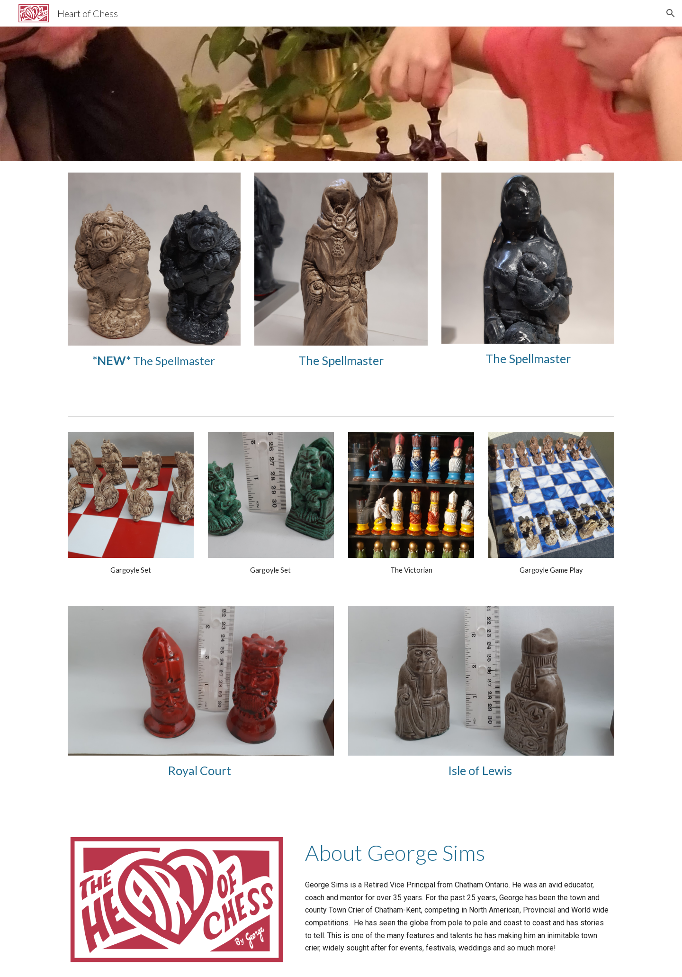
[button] (670, 13)
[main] (154, 360)
